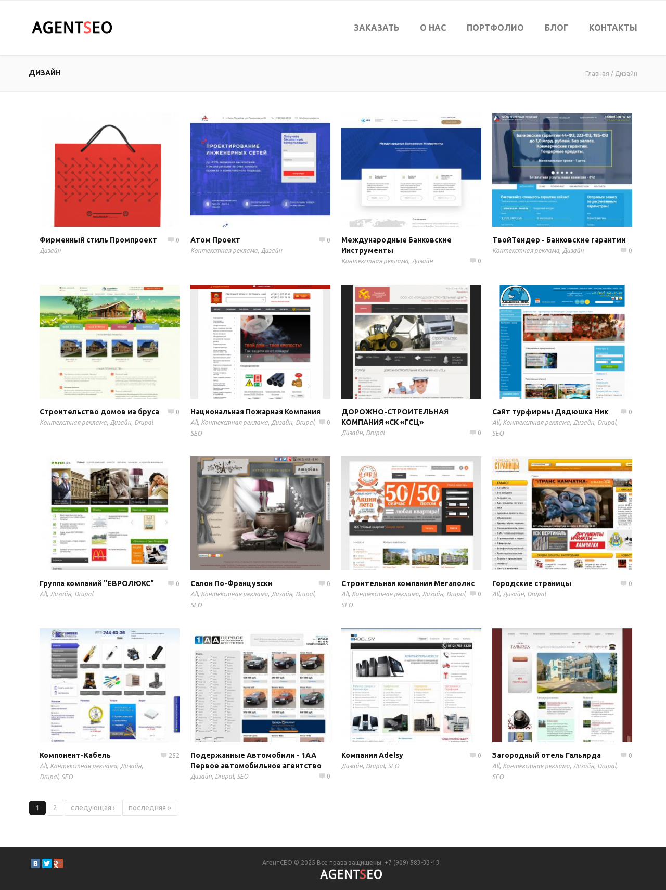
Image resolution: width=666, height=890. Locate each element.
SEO (196, 433)
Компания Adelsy (372, 755)
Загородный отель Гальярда (546, 755)
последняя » (150, 808)
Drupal (143, 422)
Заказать (376, 27)
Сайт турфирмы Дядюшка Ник (550, 412)
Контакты (613, 27)
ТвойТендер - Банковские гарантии (559, 240)
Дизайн (626, 73)
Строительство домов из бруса (99, 412)
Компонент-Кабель (75, 755)
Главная (597, 73)
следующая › (93, 808)
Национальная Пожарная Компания (255, 412)
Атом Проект (215, 240)
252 (174, 755)
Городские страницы (532, 583)
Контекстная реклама (224, 250)
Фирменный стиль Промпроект (98, 240)
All (194, 422)
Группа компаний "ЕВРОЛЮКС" (97, 583)
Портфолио (495, 27)
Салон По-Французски (231, 583)
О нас (433, 27)
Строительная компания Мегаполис (408, 583)
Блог (556, 27)
